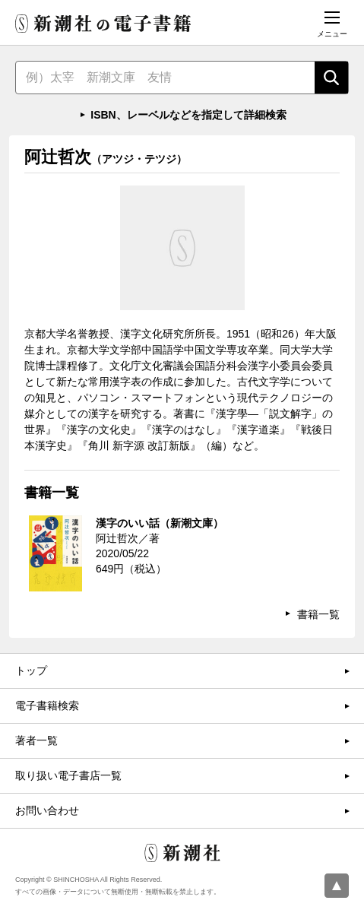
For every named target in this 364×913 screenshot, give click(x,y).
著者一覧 (36, 740)
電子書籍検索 (47, 705)
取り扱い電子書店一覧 (68, 775)
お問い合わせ (47, 810)
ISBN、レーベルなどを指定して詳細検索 (188, 115)
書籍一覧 (318, 614)
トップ (31, 670)
